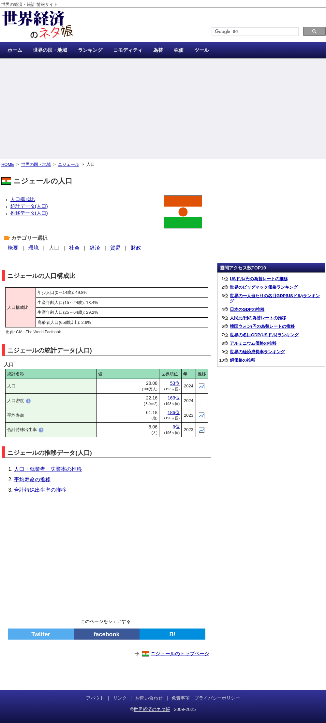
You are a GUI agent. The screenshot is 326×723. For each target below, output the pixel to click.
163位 (174, 397)
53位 (175, 383)
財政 (136, 248)
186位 (174, 412)
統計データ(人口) (29, 206)
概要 (13, 248)
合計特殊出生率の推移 (40, 490)
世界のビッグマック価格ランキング (264, 287)
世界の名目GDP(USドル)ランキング (264, 334)
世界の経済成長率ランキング (257, 351)
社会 (74, 248)
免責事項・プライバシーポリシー (205, 698)
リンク (120, 698)
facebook (106, 634)
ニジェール (68, 164)
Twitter (40, 634)
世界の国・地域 (36, 164)
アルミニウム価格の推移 (253, 343)
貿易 (115, 248)
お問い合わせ (149, 698)
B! (173, 634)
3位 (176, 426)
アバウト (95, 698)
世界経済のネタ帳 (152, 709)
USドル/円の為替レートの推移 (259, 278)
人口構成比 (22, 199)
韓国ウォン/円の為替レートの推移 (262, 326)
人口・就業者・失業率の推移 (48, 469)
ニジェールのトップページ (180, 653)
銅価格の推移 (242, 360)
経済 (95, 248)
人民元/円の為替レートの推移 (258, 317)
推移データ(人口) (29, 213)
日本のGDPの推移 (247, 309)
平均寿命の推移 (32, 479)
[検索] (254, 31)
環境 (33, 248)
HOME (7, 164)
